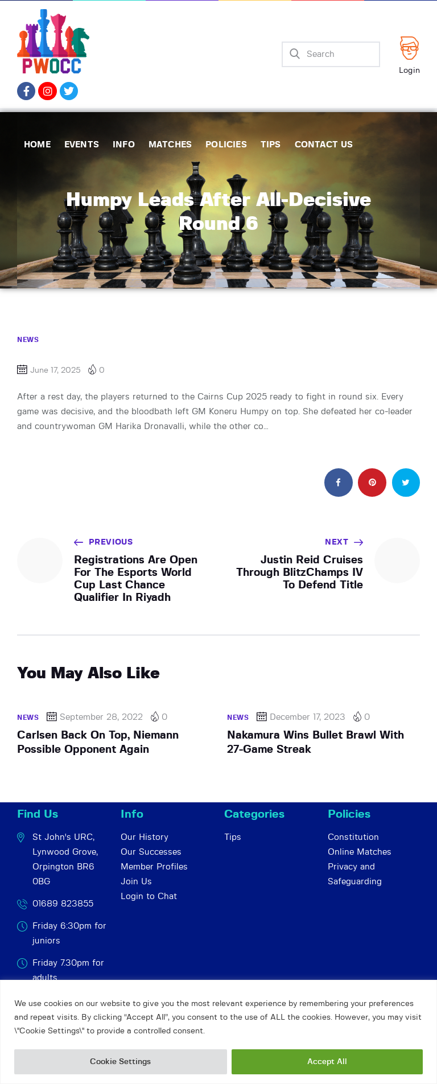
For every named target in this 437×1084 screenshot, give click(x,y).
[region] (218, 1032)
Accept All (327, 1062)
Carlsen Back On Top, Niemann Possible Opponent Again (98, 742)
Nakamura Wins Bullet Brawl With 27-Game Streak (315, 742)
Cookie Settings (120, 1062)
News (28, 339)
